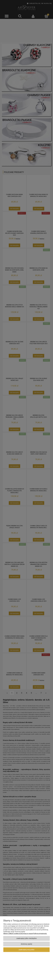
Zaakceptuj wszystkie (26, 950)
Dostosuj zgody (26, 944)
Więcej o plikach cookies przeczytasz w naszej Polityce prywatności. (25, 933)
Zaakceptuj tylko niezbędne (26, 938)
